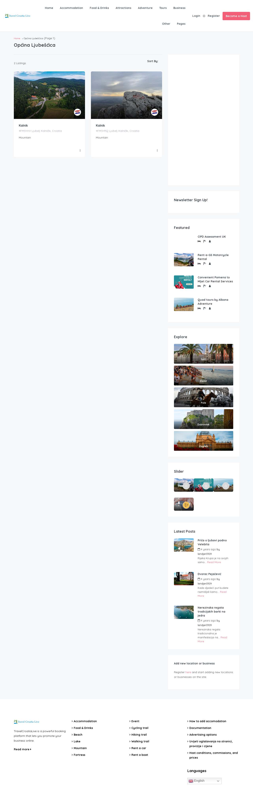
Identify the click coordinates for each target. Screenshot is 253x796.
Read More (214, 562)
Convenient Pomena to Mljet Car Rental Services (215, 279)
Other (166, 24)
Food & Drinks (99, 8)
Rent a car (138, 748)
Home (49, 8)
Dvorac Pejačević (209, 574)
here (188, 672)
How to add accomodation (207, 721)
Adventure (145, 8)
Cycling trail (139, 728)
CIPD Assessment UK (212, 236)
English (197, 781)
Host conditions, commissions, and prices (213, 755)
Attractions (123, 8)
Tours (163, 8)
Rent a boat (139, 755)
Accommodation (71, 8)
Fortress (79, 755)
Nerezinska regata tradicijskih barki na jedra (211, 611)
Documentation (200, 728)
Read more (22, 749)
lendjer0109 (205, 553)
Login (196, 16)
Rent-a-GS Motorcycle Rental (213, 257)
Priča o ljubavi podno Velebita (212, 542)
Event (135, 721)
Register (214, 16)
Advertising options (203, 734)
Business (179, 8)
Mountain (80, 748)
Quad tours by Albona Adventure (213, 301)
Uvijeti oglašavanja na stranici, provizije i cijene (211, 744)
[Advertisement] (203, 120)
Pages (181, 24)
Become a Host (236, 16)
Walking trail (140, 741)
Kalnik (23, 126)
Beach (78, 734)
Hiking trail (139, 734)
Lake (77, 741)
